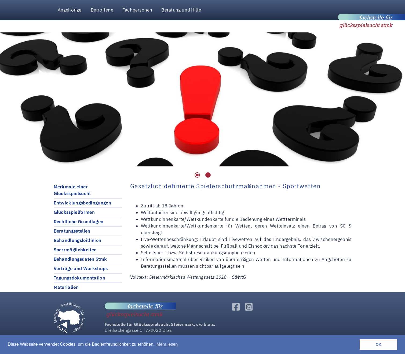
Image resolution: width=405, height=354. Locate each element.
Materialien (66, 287)
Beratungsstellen (72, 231)
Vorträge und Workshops (81, 268)
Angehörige (70, 10)
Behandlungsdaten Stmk (80, 259)
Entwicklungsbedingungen (82, 203)
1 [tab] (197, 175)
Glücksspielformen (74, 212)
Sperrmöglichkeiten (75, 250)
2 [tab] (208, 175)
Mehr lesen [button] (167, 344)
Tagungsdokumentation (79, 278)
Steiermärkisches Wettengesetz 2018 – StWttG (197, 277)
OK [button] (378, 344)
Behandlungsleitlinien (77, 240)
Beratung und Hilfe (181, 10)
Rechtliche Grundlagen (79, 222)
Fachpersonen (137, 10)
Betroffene (102, 10)
